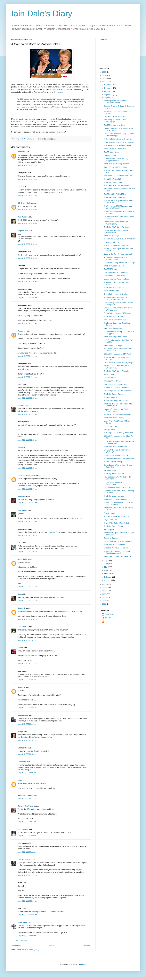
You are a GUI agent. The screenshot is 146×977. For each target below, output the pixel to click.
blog (59, 92)
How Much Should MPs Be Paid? (116, 245)
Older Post (87, 945)
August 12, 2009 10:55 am (27, 258)
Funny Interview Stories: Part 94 (116, 455)
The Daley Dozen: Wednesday (115, 447)
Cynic (20, 780)
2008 (104, 584)
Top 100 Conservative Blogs (114, 125)
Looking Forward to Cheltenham (116, 272)
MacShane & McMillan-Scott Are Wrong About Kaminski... (119, 504)
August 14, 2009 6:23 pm (27, 936)
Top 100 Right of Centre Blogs (115, 149)
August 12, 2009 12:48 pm (27, 619)
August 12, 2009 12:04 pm (27, 535)
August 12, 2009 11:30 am (27, 489)
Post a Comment (21, 941)
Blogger (83, 965)
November (108, 88)
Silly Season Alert (110, 520)
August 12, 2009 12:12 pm (27, 587)
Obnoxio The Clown (25, 806)
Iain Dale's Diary (41, 13)
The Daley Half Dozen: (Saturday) (116, 164)
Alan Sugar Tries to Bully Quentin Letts (118, 433)
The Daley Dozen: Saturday (114, 545)
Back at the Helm (110, 426)
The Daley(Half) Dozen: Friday (115, 337)
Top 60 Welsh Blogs (111, 236)
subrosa (21, 406)
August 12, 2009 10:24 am (27, 179)
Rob (19, 594)
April (106, 570)
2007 (104, 588)
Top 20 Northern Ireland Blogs (115, 320)
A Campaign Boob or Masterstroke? (117, 391)
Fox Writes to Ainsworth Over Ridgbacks (119, 458)
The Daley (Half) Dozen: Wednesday (117, 227)
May (106, 567)
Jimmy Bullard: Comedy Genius (115, 294)
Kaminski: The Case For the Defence (118, 415)
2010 (104, 79)
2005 (104, 594)
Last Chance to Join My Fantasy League (119, 363)
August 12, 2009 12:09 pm (27, 552)
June (106, 564)
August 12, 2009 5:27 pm (27, 799)
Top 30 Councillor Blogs (113, 328)
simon (20, 543)
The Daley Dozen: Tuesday (114, 266)
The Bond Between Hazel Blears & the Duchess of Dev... (118, 405)
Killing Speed (109, 374)
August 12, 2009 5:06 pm (27, 773)
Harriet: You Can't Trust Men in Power (118, 541)
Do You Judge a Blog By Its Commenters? (114, 483)
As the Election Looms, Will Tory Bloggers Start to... (116, 160)
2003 (104, 601)
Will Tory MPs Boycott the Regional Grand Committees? (117, 552)
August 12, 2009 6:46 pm (27, 822)
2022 (104, 72)
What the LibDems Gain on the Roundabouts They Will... (115, 298)
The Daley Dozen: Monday (114, 288)
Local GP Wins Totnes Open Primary (117, 487)
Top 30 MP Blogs (110, 269)
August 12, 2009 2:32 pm (27, 708)
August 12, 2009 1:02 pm (27, 640)
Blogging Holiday (110, 155)
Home (51, 945)
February (107, 577)
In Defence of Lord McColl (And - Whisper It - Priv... (116, 258)
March (107, 574)
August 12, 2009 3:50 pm (27, 754)
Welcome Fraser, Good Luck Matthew (118, 139)
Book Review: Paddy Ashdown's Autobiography (116, 223)
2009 (104, 82)
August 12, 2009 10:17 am (27, 165)
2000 (104, 604)
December (108, 85)
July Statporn (109, 530)
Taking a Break (109, 429)
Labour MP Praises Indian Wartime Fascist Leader (117, 410)
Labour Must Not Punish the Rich (116, 279)
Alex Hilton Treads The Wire (114, 117)
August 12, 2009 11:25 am (27, 414)
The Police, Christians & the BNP (116, 388)
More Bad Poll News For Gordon (116, 548)
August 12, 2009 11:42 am (27, 503)
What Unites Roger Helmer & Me (116, 401)
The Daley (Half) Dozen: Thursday (116, 371)
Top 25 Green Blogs (111, 152)
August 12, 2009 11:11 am (27, 323)
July (106, 561)
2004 (104, 597)
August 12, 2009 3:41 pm (27, 740)
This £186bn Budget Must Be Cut (116, 523)
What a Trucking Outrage (113, 462)
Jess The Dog (23, 627)
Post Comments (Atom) (30, 950)
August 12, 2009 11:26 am (27, 440)
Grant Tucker (109, 614)
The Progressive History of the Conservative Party (115, 102)
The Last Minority (110, 397)
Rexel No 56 (22, 559)
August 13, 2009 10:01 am (27, 901)
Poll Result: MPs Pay (112, 242)
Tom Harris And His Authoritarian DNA (118, 176)
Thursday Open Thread (112, 381)
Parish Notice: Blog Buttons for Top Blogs (119, 263)
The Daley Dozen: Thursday (114, 197)
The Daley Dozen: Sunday (114, 317)
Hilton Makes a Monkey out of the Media (119, 142)
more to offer (53, 532)
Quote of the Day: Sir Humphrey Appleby (119, 254)
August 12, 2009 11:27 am (27, 468)
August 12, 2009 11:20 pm (27, 875)
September (108, 95)
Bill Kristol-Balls (24, 203)
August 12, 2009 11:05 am (27, 298)
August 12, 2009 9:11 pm (27, 852)
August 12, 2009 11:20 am (27, 398)
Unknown (21, 152)
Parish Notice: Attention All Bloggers (117, 313)
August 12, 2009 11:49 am (27, 521)
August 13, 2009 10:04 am (27, 915)
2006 (104, 591)
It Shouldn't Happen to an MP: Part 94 (118, 354)
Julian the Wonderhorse (27, 476)
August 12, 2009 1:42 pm (27, 663)
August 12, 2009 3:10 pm (27, 724)
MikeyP (20, 732)
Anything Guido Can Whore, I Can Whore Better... (116, 367)
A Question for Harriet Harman (115, 499)
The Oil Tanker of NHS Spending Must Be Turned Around (118, 207)
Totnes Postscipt (110, 470)
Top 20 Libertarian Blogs (113, 346)
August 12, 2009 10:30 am (27, 209)
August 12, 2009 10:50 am (27, 223)
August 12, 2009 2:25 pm (27, 680)
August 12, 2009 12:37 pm (27, 601)
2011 (104, 75)
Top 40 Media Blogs (111, 291)
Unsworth (21, 608)
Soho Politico (23, 715)
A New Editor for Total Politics (115, 276)
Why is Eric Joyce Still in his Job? (116, 516)
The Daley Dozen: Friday (113, 182)
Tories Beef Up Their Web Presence (117, 556)
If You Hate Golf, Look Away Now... (117, 186)
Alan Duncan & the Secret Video (116, 384)
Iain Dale (108, 618)
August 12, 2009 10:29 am (27, 195)
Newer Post (16, 945)
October (107, 91)
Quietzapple (22, 922)
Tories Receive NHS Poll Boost (115, 167)
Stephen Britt (23, 231)
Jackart (20, 648)
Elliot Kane (22, 762)
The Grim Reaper (24, 860)
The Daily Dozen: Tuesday (114, 474)
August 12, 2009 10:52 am (27, 244)
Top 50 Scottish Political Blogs (115, 194)
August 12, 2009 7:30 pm (27, 836)
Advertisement (109, 513)
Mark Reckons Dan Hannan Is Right (117, 146)
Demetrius (22, 497)
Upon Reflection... (110, 378)
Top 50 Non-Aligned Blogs (113, 179)
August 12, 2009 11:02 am (27, 281)
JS (106, 622)
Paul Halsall (22, 217)
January (107, 580)
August (107, 98)
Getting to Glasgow (111, 538)
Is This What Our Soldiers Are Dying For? (119, 239)
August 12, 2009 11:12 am (27, 356)
